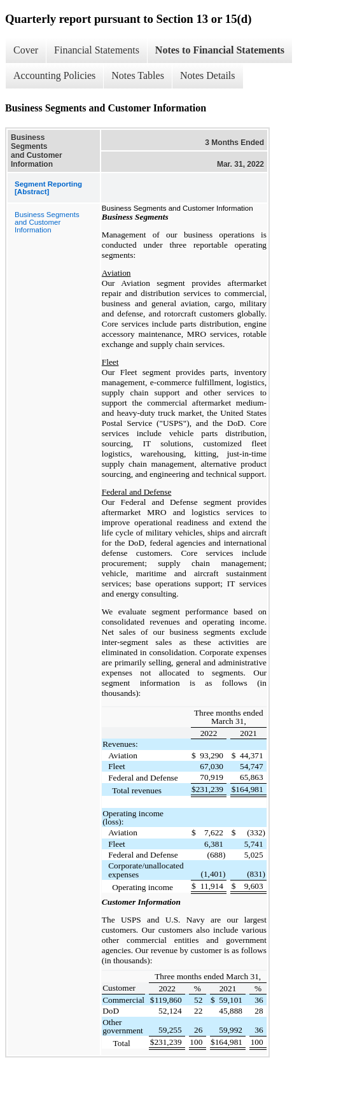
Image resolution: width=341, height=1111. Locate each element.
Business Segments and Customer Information (47, 222)
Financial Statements (96, 50)
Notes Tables (137, 75)
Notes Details (207, 75)
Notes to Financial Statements (219, 50)
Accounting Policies (54, 75)
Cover (25, 50)
